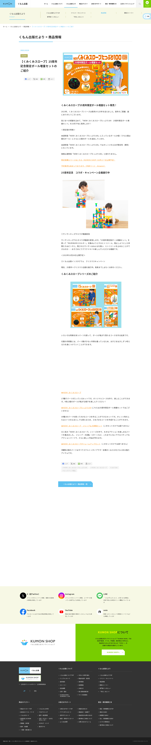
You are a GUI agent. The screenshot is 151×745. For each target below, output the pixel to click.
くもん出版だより (71, 4)
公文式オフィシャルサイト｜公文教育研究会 (33, 684)
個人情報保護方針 (84, 691)
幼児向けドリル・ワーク (27, 712)
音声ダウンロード (65, 715)
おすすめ (114, 468)
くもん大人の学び (44, 709)
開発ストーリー (129, 13)
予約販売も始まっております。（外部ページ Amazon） (83, 166)
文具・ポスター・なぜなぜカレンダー (46, 719)
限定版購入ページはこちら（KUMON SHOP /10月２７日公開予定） (88, 160)
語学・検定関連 (43, 715)
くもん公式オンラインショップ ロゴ (38, 642)
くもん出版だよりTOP (53, 13)
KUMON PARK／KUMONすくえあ (65, 695)
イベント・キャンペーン (78, 13)
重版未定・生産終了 (84, 712)
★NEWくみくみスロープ (71, 392)
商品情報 (103, 13)
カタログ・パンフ (44, 723)
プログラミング (43, 712)
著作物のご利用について (85, 718)
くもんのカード (24, 715)
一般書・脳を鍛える (26, 730)
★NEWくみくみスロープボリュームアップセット (80, 444)
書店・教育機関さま (111, 4)
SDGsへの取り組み (84, 675)
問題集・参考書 (24, 723)
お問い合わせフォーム (85, 722)
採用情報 (81, 685)
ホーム (46, 4)
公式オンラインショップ (127, 4)
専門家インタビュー (53, 17)
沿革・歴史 (63, 691)
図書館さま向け (104, 715)
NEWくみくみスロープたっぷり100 (75, 468)
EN (148, 16)
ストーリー (63, 685)
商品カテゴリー (83, 4)
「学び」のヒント (78, 17)
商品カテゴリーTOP (26, 709)
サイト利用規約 (83, 695)
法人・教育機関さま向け (106, 718)
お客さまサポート (96, 4)
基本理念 (62, 682)
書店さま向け (103, 712)
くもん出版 (23, 3)
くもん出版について (56, 4)
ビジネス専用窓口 (105, 722)
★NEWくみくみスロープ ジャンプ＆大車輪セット (81, 426)
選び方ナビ (42, 726)
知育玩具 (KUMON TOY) (25, 719)
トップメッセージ (65, 678)
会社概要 (62, 688)
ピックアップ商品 (70, 471)
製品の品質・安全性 (84, 678)
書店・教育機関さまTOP (106, 709)
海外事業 (81, 682)
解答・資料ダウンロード (67, 718)
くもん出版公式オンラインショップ (147, 4)
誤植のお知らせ (83, 709)
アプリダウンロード (65, 712)
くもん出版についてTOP (67, 675)
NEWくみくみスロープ (99, 468)
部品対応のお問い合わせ (85, 715)
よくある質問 (64, 722)
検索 (139, 4)
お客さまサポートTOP (66, 709)
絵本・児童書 (24, 726)
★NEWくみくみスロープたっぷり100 (76, 407)
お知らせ (81, 688)
